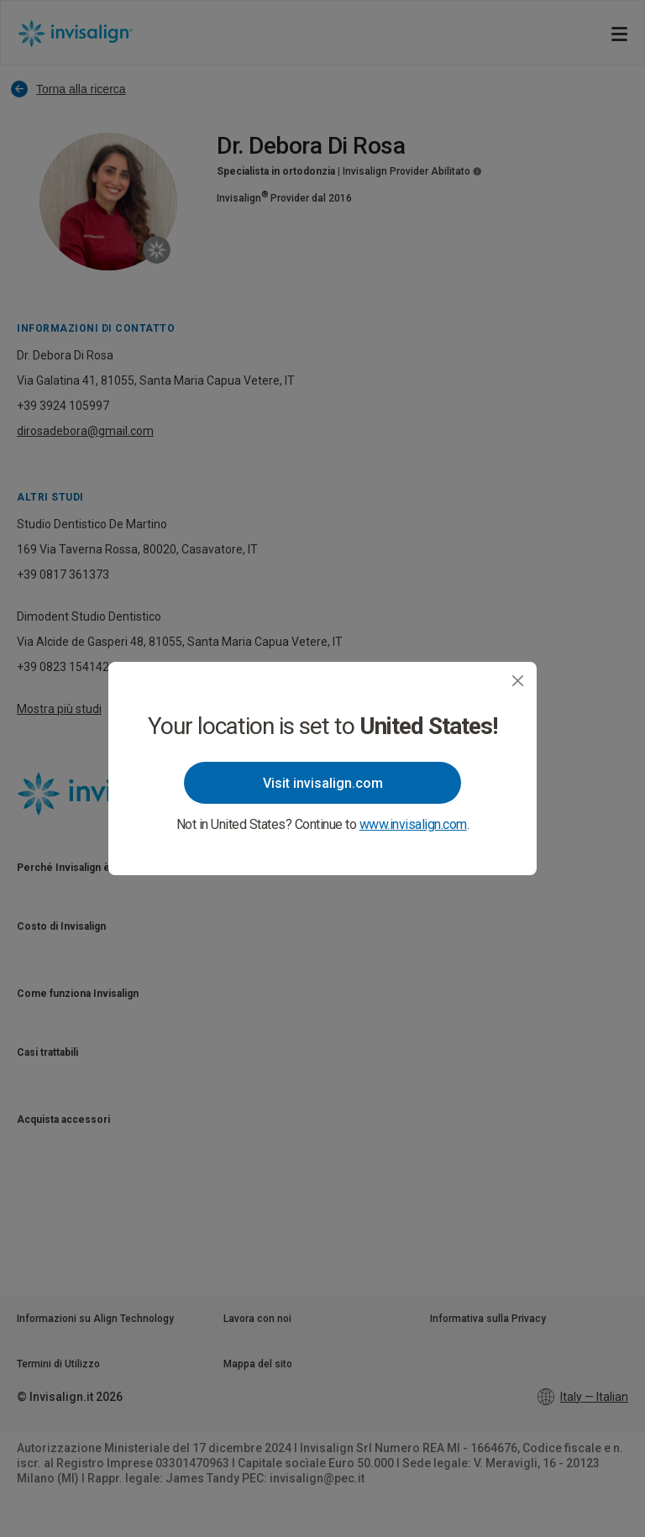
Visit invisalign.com (323, 783)
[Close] (518, 681)
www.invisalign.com (413, 824)
